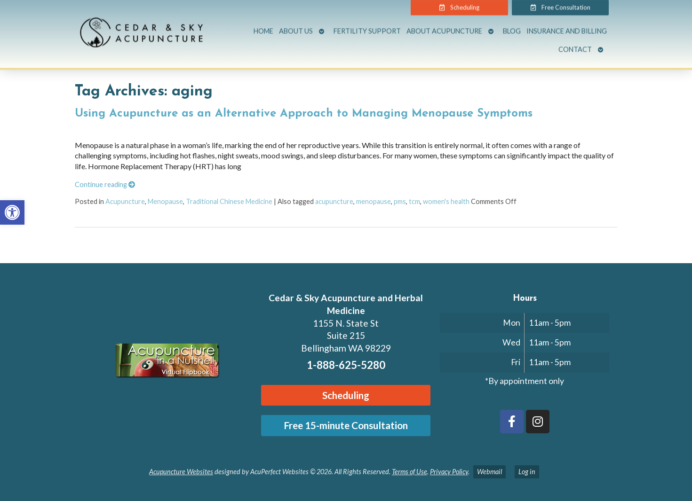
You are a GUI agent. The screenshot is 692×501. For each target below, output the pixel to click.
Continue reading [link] (105, 184)
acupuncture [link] (334, 201)
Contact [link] (575, 44)
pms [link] (400, 201)
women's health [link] (446, 201)
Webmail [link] (489, 472)
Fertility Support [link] (367, 26)
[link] (12, 212)
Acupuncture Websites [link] (181, 472)
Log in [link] (526, 472)
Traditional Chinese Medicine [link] (229, 201)
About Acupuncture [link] (444, 26)
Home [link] (263, 26)
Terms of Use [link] (409, 472)
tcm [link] (414, 201)
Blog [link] (512, 26)
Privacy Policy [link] (449, 472)
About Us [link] (296, 26)
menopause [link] (373, 201)
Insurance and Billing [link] (566, 26)
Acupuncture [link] (125, 201)
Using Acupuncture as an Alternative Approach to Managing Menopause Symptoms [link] (304, 113)
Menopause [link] (165, 201)
